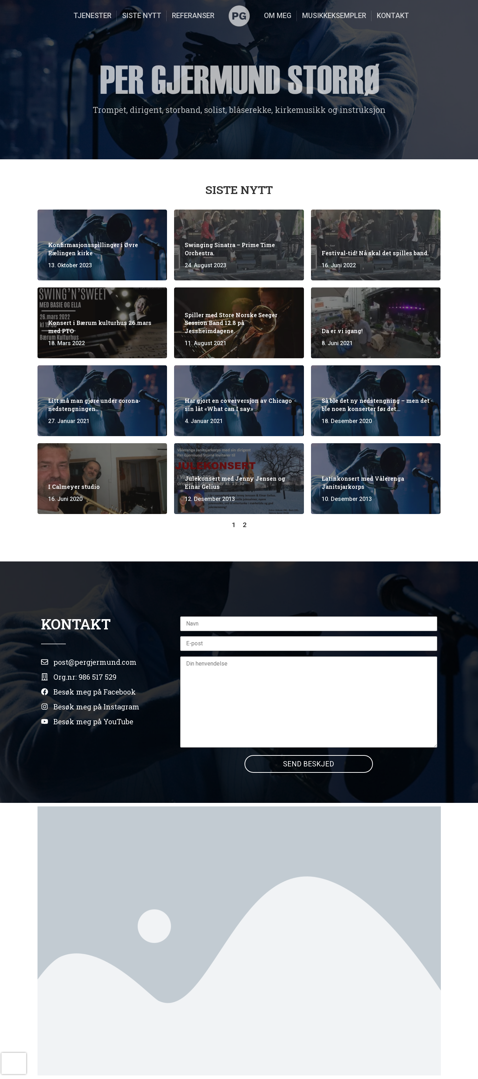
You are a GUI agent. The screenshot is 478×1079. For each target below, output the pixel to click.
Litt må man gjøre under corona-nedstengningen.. (94, 404)
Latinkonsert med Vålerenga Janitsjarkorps (363, 482)
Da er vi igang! (342, 331)
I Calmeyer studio (74, 486)
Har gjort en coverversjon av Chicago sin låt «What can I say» (238, 404)
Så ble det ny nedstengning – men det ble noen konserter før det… (376, 404)
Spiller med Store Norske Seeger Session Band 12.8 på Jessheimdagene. (231, 323)
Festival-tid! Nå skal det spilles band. (375, 253)
